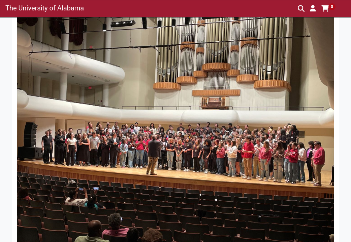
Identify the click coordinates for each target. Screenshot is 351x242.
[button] (313, 8)
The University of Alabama (44, 8)
